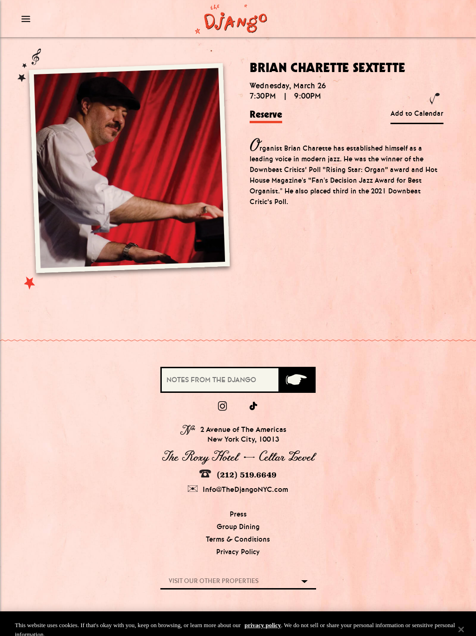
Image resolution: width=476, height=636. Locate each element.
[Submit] (296, 379)
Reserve (266, 114)
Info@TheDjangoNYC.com (238, 489)
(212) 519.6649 (238, 474)
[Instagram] (222, 406)
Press (238, 514)
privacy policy (263, 629)
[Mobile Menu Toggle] (73, 18)
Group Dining (238, 526)
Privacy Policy (238, 551)
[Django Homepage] (230, 18)
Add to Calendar (416, 113)
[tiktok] (253, 406)
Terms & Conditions (238, 539)
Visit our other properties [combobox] (213, 581)
